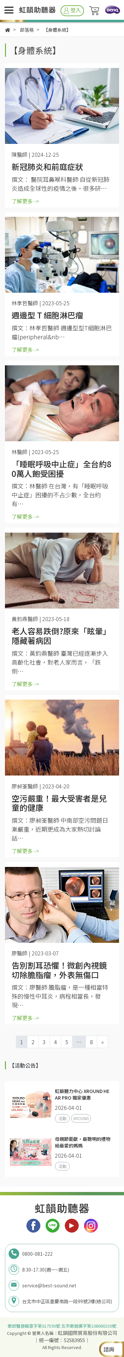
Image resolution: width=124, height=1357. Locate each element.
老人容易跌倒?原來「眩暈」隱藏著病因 (61, 635)
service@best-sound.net (49, 1285)
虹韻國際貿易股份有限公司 (87, 1332)
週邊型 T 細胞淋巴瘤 (47, 315)
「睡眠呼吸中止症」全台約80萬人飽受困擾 (61, 469)
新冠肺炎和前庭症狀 (48, 167)
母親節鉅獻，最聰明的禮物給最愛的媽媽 (82, 1142)
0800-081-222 (37, 1253)
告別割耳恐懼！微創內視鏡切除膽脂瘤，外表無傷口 (59, 970)
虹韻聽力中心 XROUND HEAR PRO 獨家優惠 (82, 1094)
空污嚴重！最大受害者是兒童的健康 (59, 803)
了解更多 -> (25, 201)
